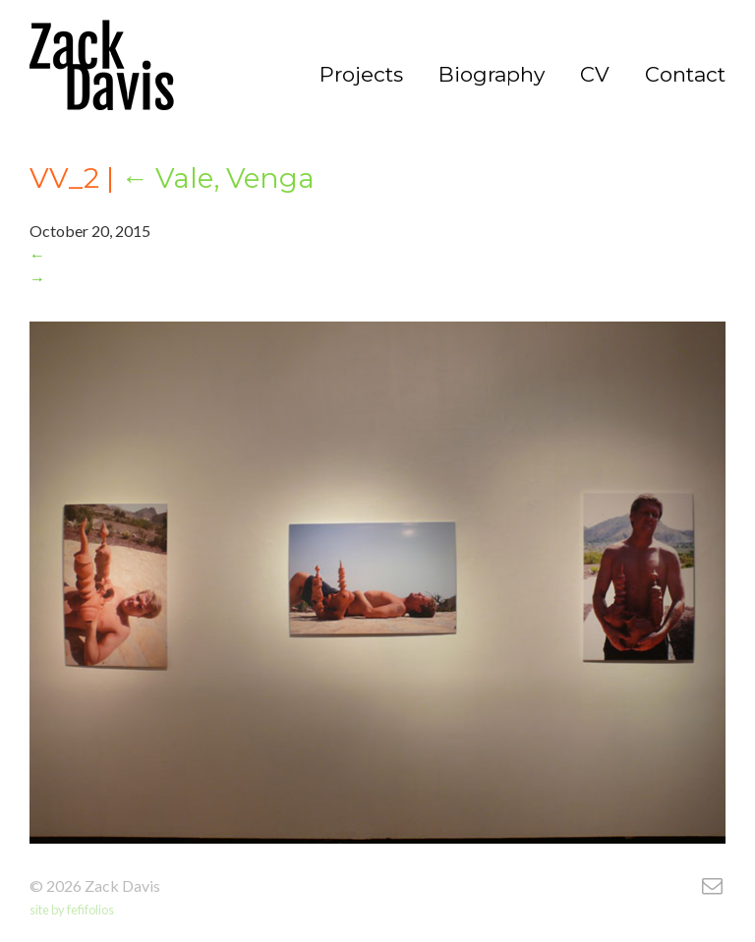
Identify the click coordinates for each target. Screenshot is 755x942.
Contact (685, 75)
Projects (361, 75)
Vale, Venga (218, 178)
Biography (491, 75)
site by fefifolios (71, 909)
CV (595, 75)
